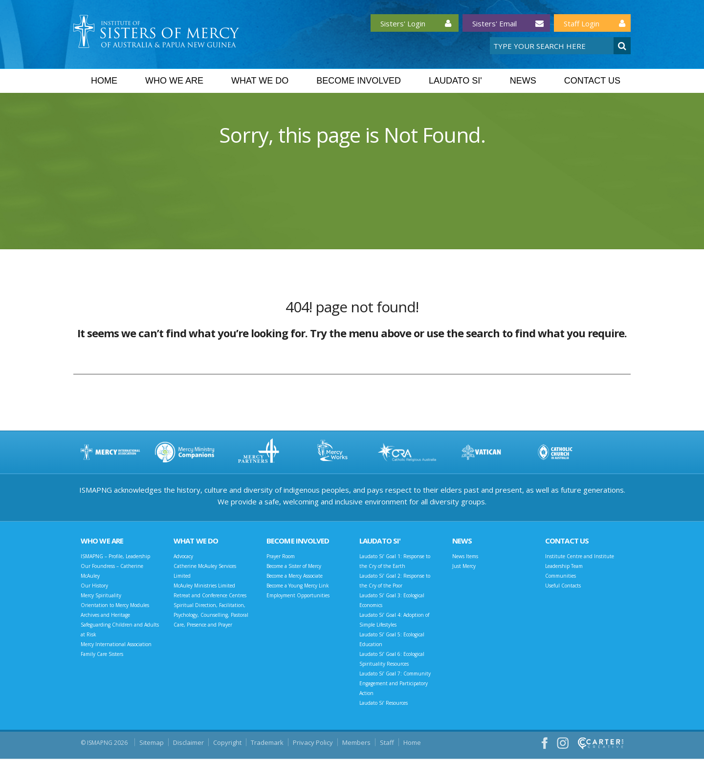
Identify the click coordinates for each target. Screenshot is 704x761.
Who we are (174, 81)
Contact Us (592, 81)
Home (104, 81)
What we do (259, 81)
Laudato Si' (455, 81)
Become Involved (358, 81)
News (523, 81)
